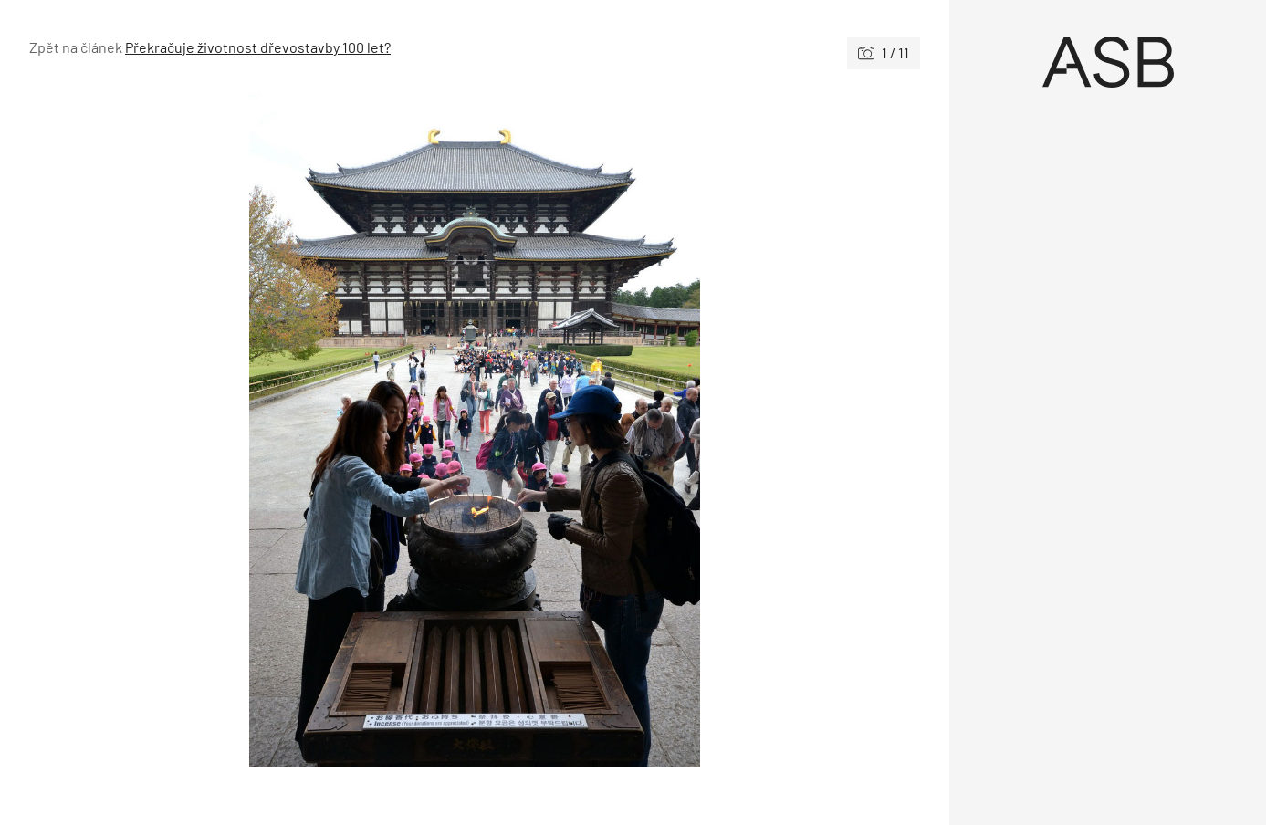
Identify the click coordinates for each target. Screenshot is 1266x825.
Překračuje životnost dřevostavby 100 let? (258, 47)
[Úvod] (1107, 62)
